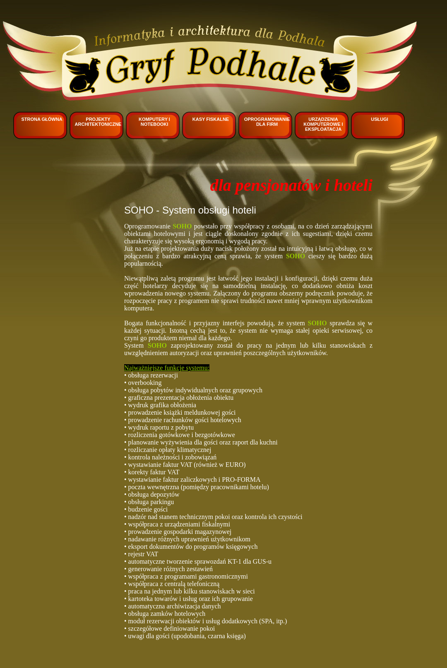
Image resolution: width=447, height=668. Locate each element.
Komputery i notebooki (154, 122)
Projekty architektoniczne (98, 122)
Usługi (379, 119)
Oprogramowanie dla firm (267, 122)
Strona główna (41, 119)
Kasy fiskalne (210, 119)
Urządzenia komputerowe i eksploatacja (323, 124)
